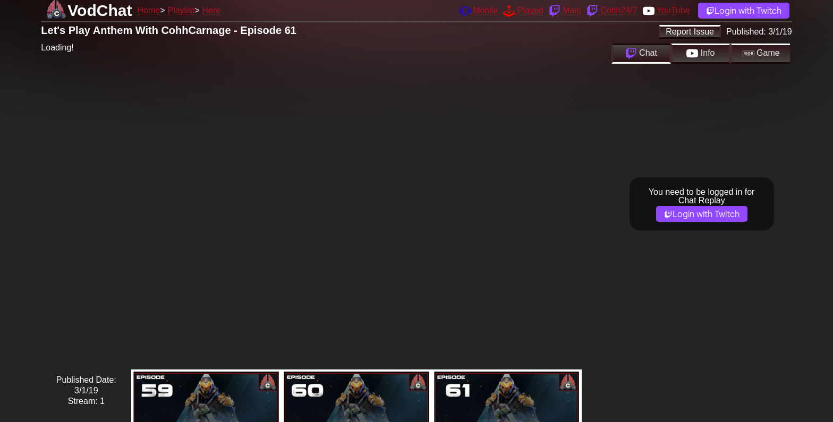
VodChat (99, 10)
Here (211, 10)
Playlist (180, 10)
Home (148, 10)
